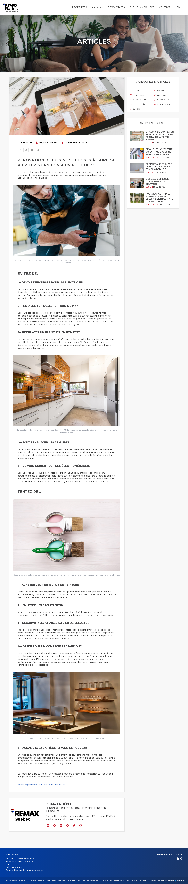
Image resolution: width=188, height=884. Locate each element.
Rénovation (162, 100)
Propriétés (79, 7)
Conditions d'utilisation (138, 881)
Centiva (180, 881)
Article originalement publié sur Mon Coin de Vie (41, 785)
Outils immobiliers (142, 7)
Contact (164, 7)
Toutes (135, 91)
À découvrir (138, 95)
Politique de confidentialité (112, 881)
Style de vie (162, 105)
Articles (97, 7)
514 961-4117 (16, 867)
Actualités (137, 105)
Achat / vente (139, 100)
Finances (25, 143)
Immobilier (161, 95)
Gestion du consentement (162, 881)
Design (135, 109)
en (178, 7)
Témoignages (116, 7)
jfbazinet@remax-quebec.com (29, 870)
